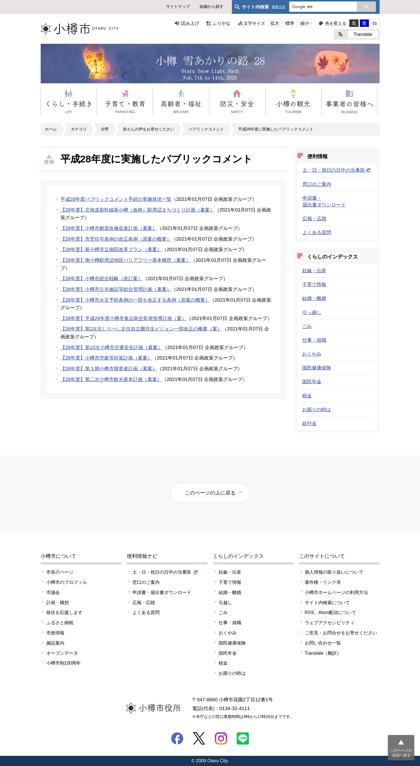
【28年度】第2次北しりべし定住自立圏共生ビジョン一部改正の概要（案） (141, 329)
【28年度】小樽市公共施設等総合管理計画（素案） (115, 289)
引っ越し (311, 312)
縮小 (304, 23)
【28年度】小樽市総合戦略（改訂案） (101, 278)
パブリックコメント (206, 129)
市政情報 (55, 632)
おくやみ (311, 354)
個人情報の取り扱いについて (334, 571)
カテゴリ (79, 129)
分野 (105, 129)
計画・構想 (57, 602)
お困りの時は (316, 409)
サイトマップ (178, 6)
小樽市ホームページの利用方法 (336, 592)
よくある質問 (317, 232)
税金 (307, 396)
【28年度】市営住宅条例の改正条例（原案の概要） (115, 239)
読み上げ (190, 23)
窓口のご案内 (317, 184)
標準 (289, 23)
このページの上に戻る (210, 493)
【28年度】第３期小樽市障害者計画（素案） (108, 368)
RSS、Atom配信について (330, 612)
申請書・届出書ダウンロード (161, 592)
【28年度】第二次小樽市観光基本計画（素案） (111, 379)
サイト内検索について (327, 602)
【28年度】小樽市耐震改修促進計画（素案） (108, 228)
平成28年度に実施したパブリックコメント (276, 129)
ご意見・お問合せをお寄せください (341, 632)
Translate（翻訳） (323, 653)
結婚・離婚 (314, 298)
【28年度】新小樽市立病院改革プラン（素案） (111, 249)
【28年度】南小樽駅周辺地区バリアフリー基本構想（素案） (125, 260)
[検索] (322, 7)
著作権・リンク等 (323, 582)
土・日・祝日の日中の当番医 (337, 170)
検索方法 (278, 6)
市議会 (53, 592)
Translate (363, 34)
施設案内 (55, 642)
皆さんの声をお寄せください (148, 129)
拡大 (274, 23)
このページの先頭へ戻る (401, 753)
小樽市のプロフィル (66, 582)
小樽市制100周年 (63, 662)
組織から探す (211, 6)
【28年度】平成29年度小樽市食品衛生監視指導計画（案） (123, 318)
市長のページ (59, 571)
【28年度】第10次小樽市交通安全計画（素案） (111, 347)
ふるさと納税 (59, 622)
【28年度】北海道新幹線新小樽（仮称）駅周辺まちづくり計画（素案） (137, 210)
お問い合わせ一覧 (323, 642)
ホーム (51, 129)
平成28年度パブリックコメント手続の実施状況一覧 (115, 199)
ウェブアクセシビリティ (329, 622)
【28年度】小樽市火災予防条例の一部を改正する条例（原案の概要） (135, 300)
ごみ (307, 326)
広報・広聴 (315, 218)
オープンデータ (62, 653)
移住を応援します (64, 612)
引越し (225, 602)
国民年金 (311, 381)
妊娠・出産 (314, 270)
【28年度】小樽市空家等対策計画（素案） (106, 358)
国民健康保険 (316, 368)
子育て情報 (314, 284)
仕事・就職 (314, 340)
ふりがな (221, 23)
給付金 (309, 423)
